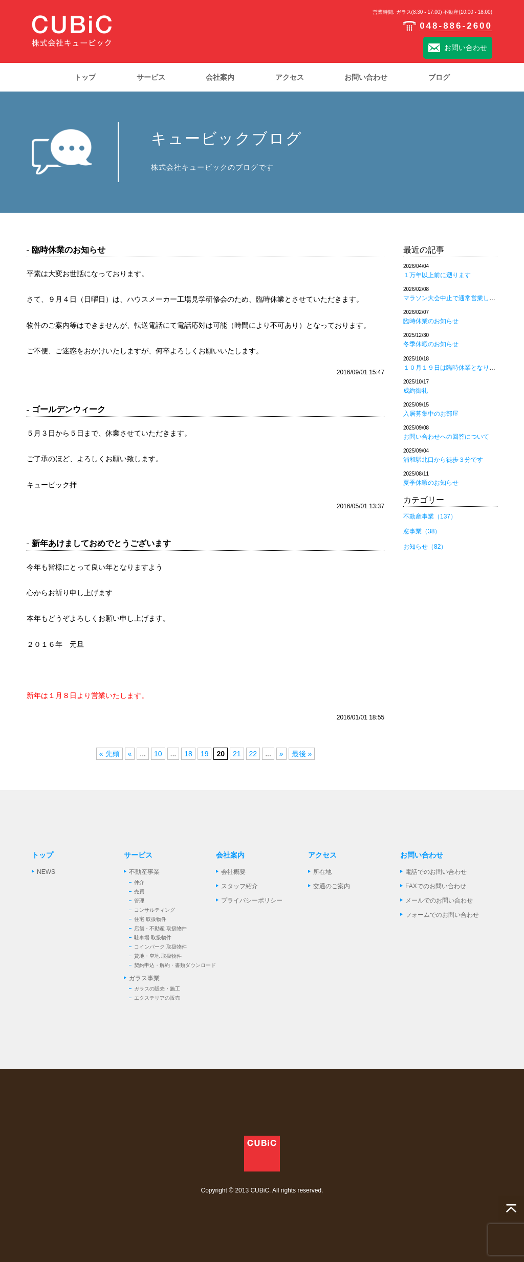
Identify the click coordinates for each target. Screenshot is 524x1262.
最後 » (302, 754)
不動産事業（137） (429, 516)
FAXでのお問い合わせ (435, 886)
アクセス (322, 855)
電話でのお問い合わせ (436, 871)
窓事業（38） (422, 531)
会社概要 (233, 871)
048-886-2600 (447, 26)
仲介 (139, 882)
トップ (42, 855)
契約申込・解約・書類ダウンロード (175, 965)
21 (237, 754)
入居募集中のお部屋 (430, 413)
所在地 (322, 871)
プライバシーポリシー (251, 900)
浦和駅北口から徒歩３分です (443, 459)
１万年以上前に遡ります (437, 275)
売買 (139, 891)
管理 (139, 901)
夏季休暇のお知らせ (430, 482)
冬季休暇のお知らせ (430, 344)
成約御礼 (415, 390)
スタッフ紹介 (239, 886)
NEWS (46, 871)
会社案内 (230, 855)
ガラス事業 (144, 978)
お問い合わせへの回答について (446, 436)
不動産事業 (144, 871)
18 (188, 754)
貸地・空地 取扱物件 (158, 956)
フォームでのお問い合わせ (442, 914)
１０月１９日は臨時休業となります (452, 367)
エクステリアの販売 (157, 998)
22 (253, 754)
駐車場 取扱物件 (152, 937)
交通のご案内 (331, 886)
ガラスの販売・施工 (157, 988)
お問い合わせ (457, 48)
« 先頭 (109, 754)
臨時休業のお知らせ (430, 321)
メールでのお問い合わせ (439, 900)
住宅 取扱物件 (150, 919)
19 (205, 754)
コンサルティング (154, 910)
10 (158, 754)
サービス (138, 855)
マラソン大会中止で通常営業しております (461, 298)
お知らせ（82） (425, 546)
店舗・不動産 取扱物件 (160, 928)
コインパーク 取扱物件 (160, 947)
